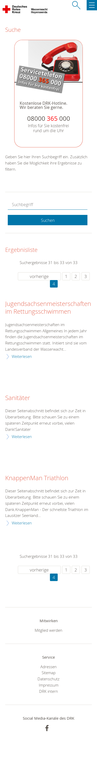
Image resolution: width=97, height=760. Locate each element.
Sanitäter (17, 398)
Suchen (48, 220)
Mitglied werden (48, 630)
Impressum (48, 685)
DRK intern (48, 691)
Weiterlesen (22, 356)
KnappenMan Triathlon (36, 478)
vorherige (39, 276)
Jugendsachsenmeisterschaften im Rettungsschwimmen (48, 307)
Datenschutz (48, 678)
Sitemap (49, 672)
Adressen (48, 666)
